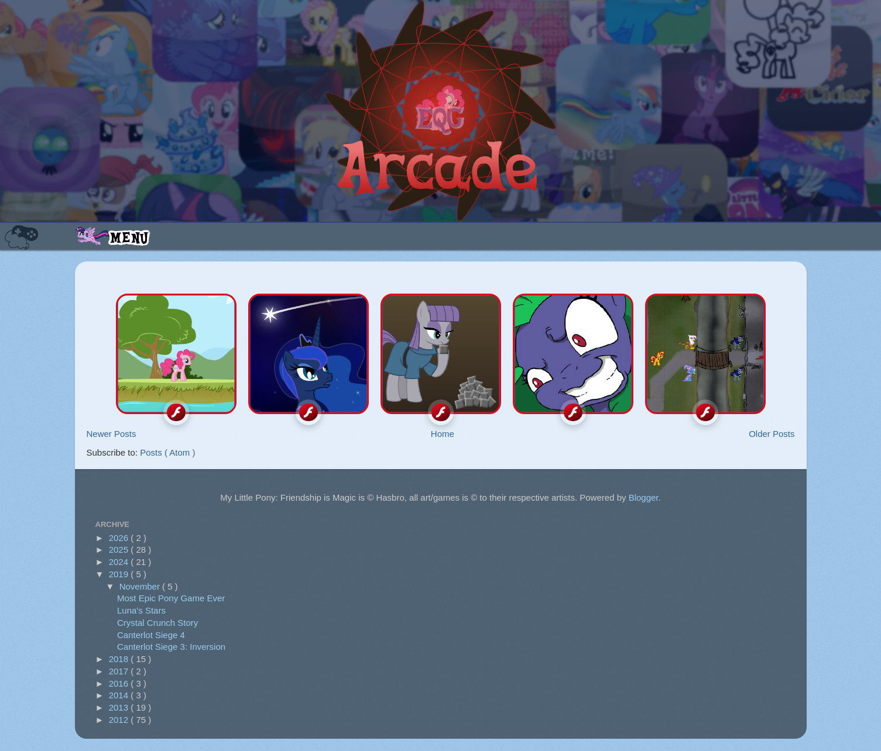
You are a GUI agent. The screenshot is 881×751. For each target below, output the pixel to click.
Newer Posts (111, 434)
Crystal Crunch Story (157, 623)
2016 (120, 683)
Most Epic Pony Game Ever (171, 598)
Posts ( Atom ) (167, 452)
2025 (120, 549)
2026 (120, 538)
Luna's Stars (141, 610)
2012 (120, 720)
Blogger (644, 497)
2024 (120, 562)
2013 (120, 707)
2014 (120, 695)
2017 (120, 671)
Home (442, 434)
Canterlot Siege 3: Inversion (171, 647)
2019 (120, 574)
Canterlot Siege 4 (151, 635)
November (140, 586)
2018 (120, 659)
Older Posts (771, 434)
